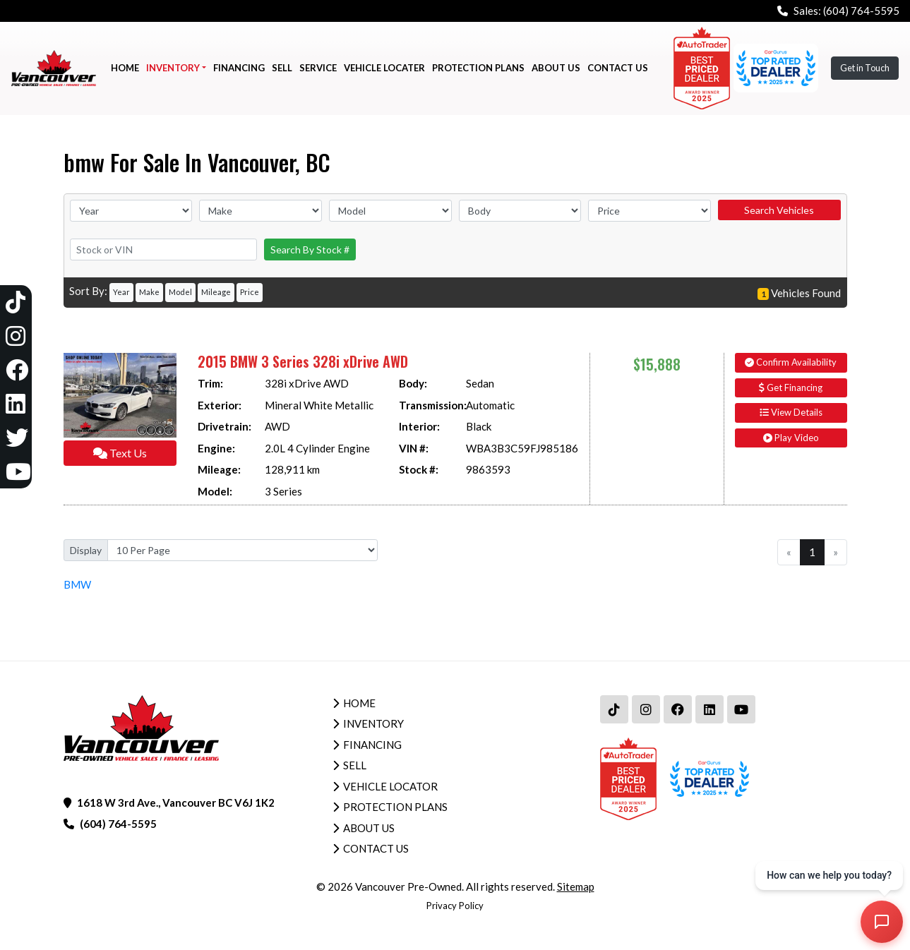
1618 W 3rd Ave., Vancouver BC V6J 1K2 (176, 802)
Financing (372, 744)
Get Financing (790, 387)
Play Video (791, 437)
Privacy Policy (455, 905)
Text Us (120, 452)
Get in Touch (865, 67)
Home (359, 703)
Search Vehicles (779, 210)
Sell (354, 765)
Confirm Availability (791, 362)
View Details (791, 412)
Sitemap (575, 886)
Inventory (373, 723)
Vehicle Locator (390, 786)
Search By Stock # (309, 249)
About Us (369, 828)
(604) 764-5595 (861, 10)
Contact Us (376, 848)
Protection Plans (395, 806)
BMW (77, 584)
